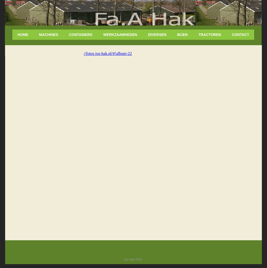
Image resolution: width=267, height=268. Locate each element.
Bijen (182, 35)
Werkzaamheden (120, 35)
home (22, 35)
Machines (48, 35)
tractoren (209, 35)
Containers (81, 35)
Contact (240, 35)
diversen (157, 35)
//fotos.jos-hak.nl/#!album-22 (108, 53)
